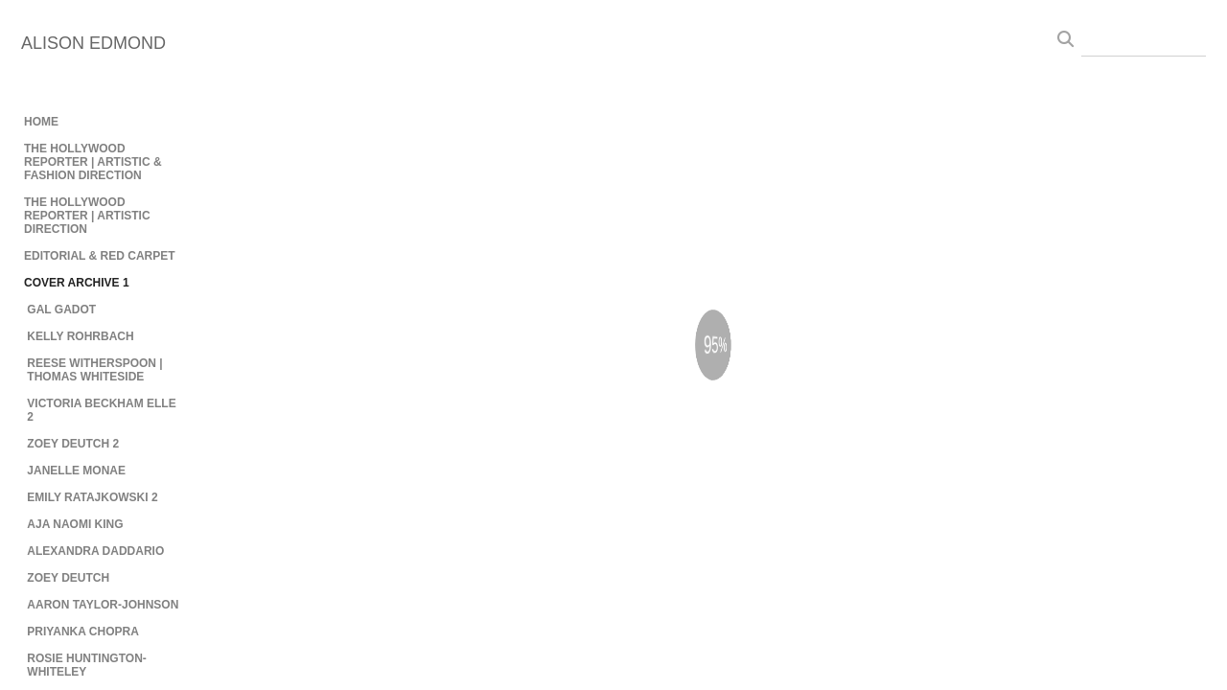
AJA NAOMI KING (75, 524)
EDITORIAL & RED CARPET (99, 256)
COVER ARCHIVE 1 (76, 282)
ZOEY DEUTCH (68, 578)
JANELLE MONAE (76, 470)
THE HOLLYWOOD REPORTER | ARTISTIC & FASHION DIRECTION (93, 162)
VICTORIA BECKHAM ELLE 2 (101, 410)
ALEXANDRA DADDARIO (95, 551)
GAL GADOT (61, 309)
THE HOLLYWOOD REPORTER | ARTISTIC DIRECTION (87, 216)
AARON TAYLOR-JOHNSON (102, 604)
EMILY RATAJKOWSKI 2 (92, 497)
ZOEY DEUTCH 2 (73, 443)
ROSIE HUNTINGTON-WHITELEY (86, 665)
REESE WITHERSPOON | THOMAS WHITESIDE (94, 369)
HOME (41, 121)
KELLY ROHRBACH (80, 336)
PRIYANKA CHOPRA (82, 631)
